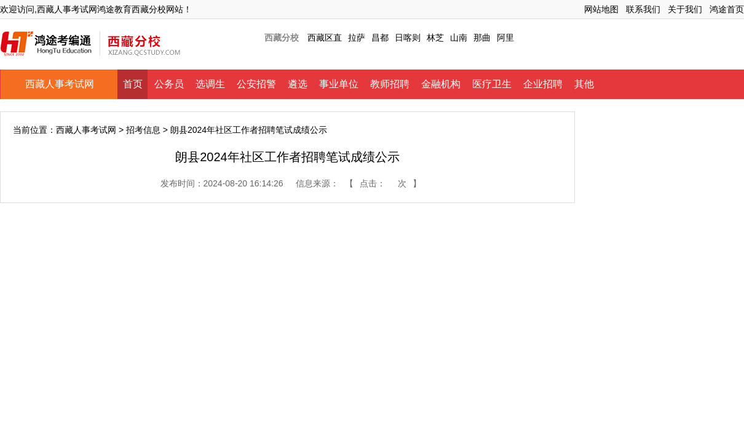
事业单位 (338, 84)
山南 (458, 37)
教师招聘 (390, 84)
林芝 (435, 37)
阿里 (505, 37)
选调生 (210, 84)
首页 (133, 84)
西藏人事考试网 (59, 84)
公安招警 (256, 84)
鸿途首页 (727, 9)
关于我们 (685, 9)
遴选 (297, 84)
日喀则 (408, 37)
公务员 (169, 84)
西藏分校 (281, 37)
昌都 (380, 37)
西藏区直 (324, 37)
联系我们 (643, 9)
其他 (584, 84)
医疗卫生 (492, 84)
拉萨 (356, 37)
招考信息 (143, 130)
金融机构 (441, 84)
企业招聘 (543, 84)
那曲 (482, 37)
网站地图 (601, 9)
